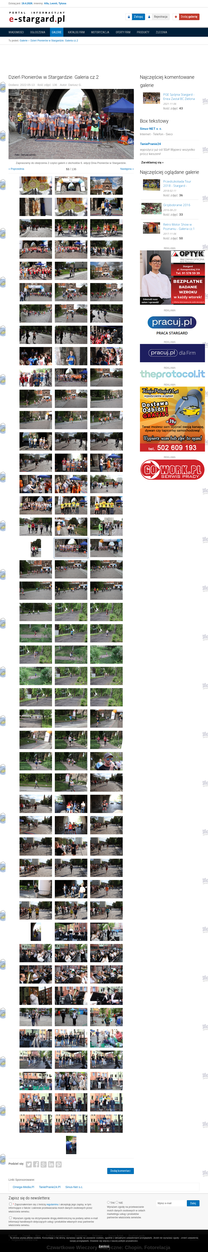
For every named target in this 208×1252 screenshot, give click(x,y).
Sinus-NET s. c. (151, 129)
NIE (119, 1202)
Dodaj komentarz (120, 1171)
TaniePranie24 (150, 144)
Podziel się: (16, 1163)
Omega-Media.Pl (23, 1187)
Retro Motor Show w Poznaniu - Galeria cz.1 (179, 226)
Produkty (143, 32)
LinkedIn (51, 1164)
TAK (111, 1202)
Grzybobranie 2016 (176, 205)
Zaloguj (138, 16)
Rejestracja (160, 16)
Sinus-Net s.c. (74, 1187)
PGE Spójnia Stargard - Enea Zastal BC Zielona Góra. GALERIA (179, 96)
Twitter (28, 1164)
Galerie (57, 32)
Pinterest (58, 1164)
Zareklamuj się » (152, 162)
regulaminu (52, 1204)
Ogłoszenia (37, 32)
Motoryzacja (100, 32)
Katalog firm (76, 32)
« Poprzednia (16, 168)
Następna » (127, 168)
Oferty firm (123, 32)
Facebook (36, 1164)
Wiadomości (16, 32)
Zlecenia (161, 32)
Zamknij (104, 1246)
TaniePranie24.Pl (50, 1187)
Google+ (44, 1164)
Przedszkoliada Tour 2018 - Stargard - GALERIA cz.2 (177, 183)
